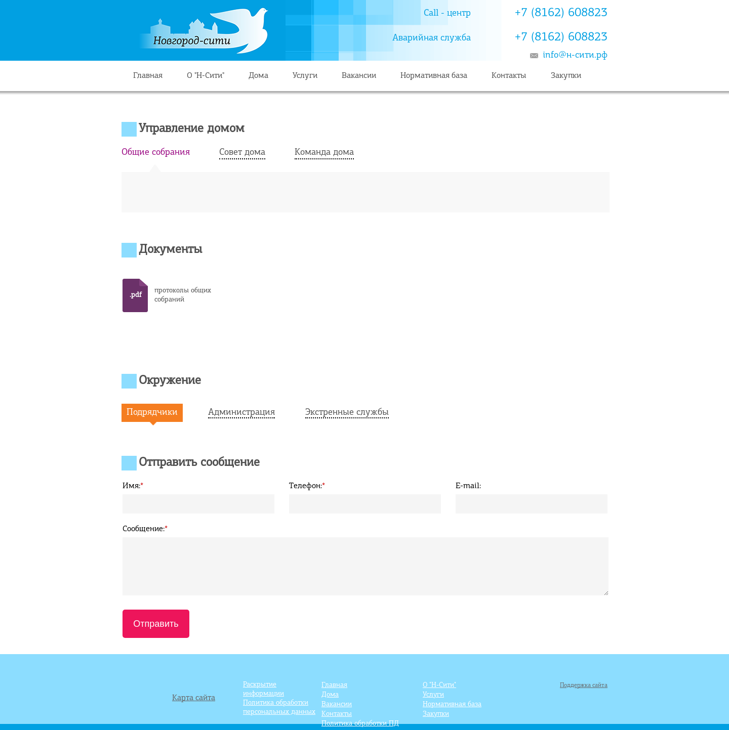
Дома (258, 76)
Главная (148, 76)
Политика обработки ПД (360, 723)
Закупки (566, 76)
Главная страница (312, 30)
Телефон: (307, 486)
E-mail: (468, 486)
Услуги (305, 76)
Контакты (509, 76)
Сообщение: (145, 529)
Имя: (133, 486)
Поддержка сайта (584, 685)
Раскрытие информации (263, 689)
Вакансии (359, 76)
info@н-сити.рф (575, 55)
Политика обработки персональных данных (279, 707)
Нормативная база (433, 76)
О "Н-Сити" (205, 76)
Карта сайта (193, 698)
